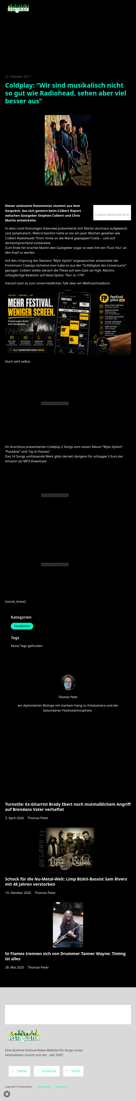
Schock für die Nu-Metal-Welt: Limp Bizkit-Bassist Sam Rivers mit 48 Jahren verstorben (66, 881)
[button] (7, 1094)
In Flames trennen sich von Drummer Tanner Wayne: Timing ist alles (65, 956)
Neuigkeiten (22, 626)
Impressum (62, 1087)
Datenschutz (44, 1087)
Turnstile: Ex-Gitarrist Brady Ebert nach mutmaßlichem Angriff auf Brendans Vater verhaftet (68, 806)
